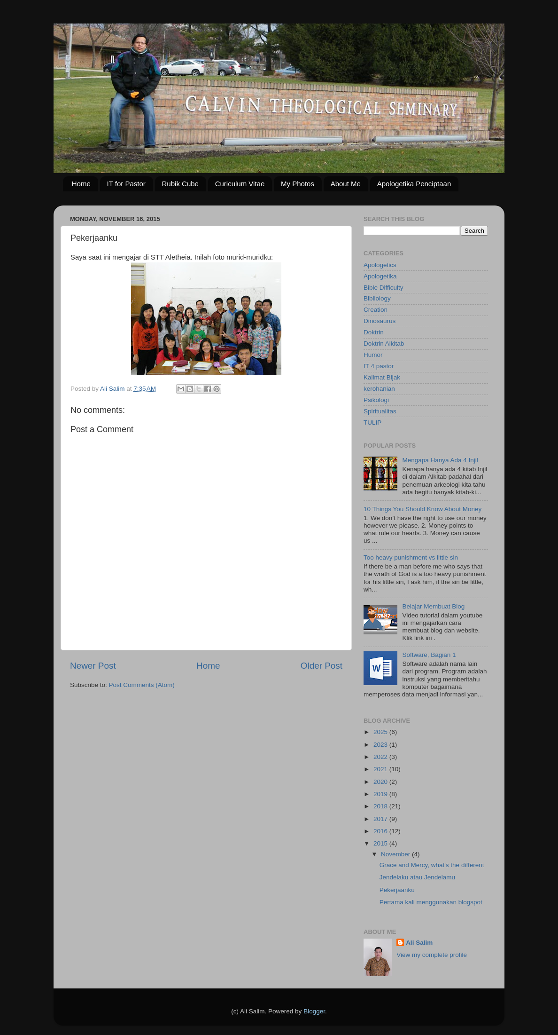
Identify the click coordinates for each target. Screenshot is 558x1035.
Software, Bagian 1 (429, 654)
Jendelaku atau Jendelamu (417, 877)
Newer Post (93, 666)
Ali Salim (419, 942)
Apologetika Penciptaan (414, 184)
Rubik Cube (180, 184)
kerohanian (379, 388)
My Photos (297, 184)
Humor (373, 354)
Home (81, 184)
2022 (381, 756)
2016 (381, 831)
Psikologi (376, 399)
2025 (381, 731)
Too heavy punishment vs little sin (411, 557)
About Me (346, 184)
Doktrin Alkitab (384, 343)
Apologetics (380, 265)
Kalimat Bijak (382, 377)
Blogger (314, 1011)
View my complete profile (431, 954)
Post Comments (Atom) (142, 684)
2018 (381, 806)
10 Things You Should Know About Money (422, 509)
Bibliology (377, 298)
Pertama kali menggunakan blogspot (431, 902)
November (396, 854)
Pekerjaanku (397, 889)
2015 (381, 843)
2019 (381, 794)
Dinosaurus (379, 320)
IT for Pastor (126, 184)
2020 (381, 781)
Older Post (321, 666)
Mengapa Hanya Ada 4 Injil (440, 460)
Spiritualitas (380, 411)
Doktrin (374, 332)
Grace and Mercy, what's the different (432, 865)
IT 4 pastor (379, 366)
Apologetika (380, 276)
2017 (381, 818)
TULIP (372, 422)
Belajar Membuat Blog (433, 606)
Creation (376, 309)
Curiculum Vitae (240, 184)
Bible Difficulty (383, 287)
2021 (381, 769)
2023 (381, 744)
